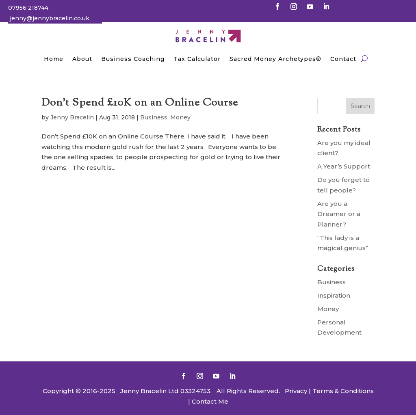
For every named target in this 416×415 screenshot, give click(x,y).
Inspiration (333, 295)
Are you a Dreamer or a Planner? (338, 214)
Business (153, 117)
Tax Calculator (197, 59)
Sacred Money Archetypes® (275, 59)
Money (180, 117)
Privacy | (298, 391)
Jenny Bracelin (72, 117)
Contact (343, 59)
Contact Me (209, 401)
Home (53, 59)
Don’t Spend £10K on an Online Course (139, 102)
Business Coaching (133, 59)
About (82, 59)
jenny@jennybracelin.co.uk (49, 18)
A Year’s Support (343, 166)
